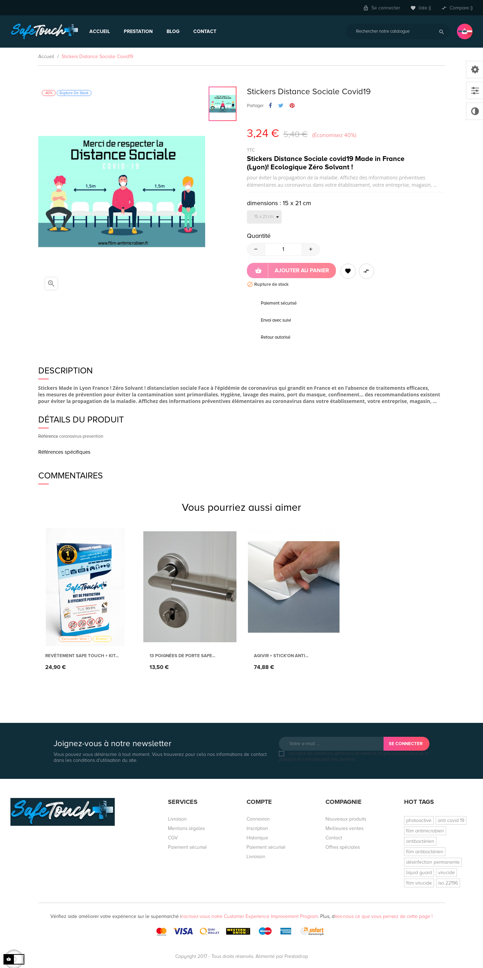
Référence (48, 436)
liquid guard (419, 873)
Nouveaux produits (345, 819)
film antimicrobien (425, 831)
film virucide (419, 883)
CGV (173, 838)
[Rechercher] (398, 31)
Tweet (280, 106)
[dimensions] (264, 217)
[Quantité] (283, 249)
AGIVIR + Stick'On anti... (281, 656)
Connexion (258, 819)
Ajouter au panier (292, 270)
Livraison (177, 819)
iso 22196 (448, 883)
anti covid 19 (451, 820)
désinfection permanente (433, 862)
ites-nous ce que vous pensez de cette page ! (384, 916)
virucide (446, 873)
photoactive (419, 820)
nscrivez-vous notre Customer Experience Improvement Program (249, 916)
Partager (270, 106)
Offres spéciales (342, 847)
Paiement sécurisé (187, 847)
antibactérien (420, 841)
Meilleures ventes (344, 828)
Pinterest (292, 106)
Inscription (257, 828)
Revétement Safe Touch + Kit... (82, 656)
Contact (333, 838)
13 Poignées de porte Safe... (182, 656)
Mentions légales (186, 828)
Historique (257, 838)
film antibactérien (424, 852)
